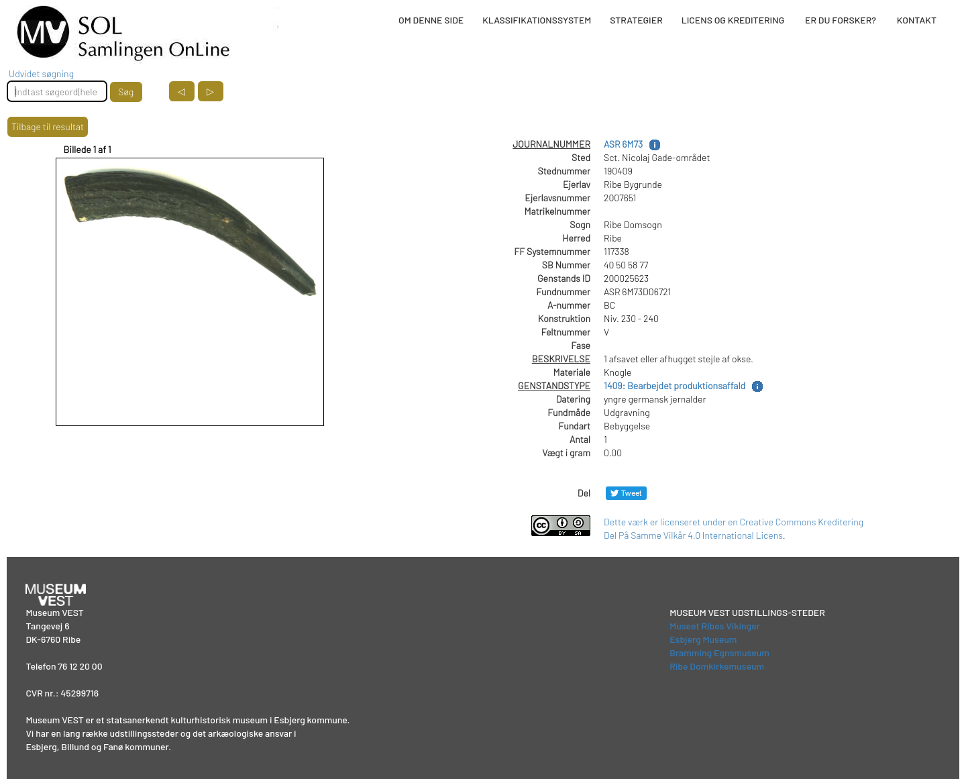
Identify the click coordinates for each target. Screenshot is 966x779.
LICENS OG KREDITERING (733, 19)
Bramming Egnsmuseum (719, 652)
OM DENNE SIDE (431, 19)
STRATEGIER (636, 19)
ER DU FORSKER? (840, 19)
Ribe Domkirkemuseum (716, 666)
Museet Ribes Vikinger (714, 625)
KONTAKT (916, 19)
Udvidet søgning (41, 73)
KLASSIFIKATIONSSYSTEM (536, 19)
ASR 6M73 (623, 144)
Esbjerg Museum (703, 639)
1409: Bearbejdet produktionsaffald (674, 385)
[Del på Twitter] (626, 493)
